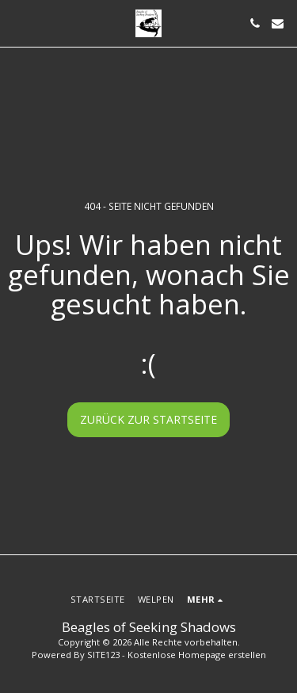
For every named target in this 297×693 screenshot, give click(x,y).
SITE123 (103, 655)
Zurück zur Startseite (148, 419)
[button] (17, 22)
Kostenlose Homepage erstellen (197, 655)
